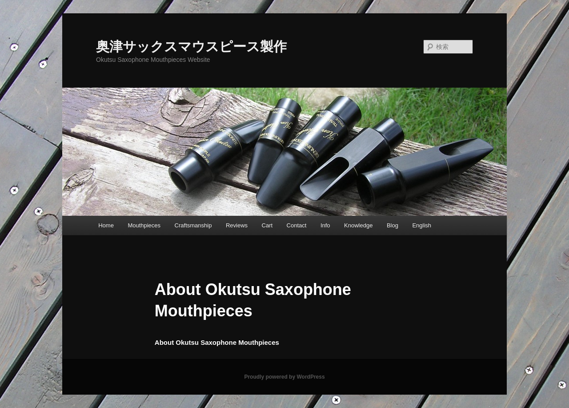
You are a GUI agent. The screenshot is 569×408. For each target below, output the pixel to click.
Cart (267, 225)
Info (325, 225)
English (421, 225)
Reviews (237, 225)
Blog (392, 225)
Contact (297, 225)
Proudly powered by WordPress (284, 377)
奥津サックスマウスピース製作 (191, 46)
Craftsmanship (193, 225)
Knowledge (358, 225)
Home (106, 225)
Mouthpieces (144, 225)
